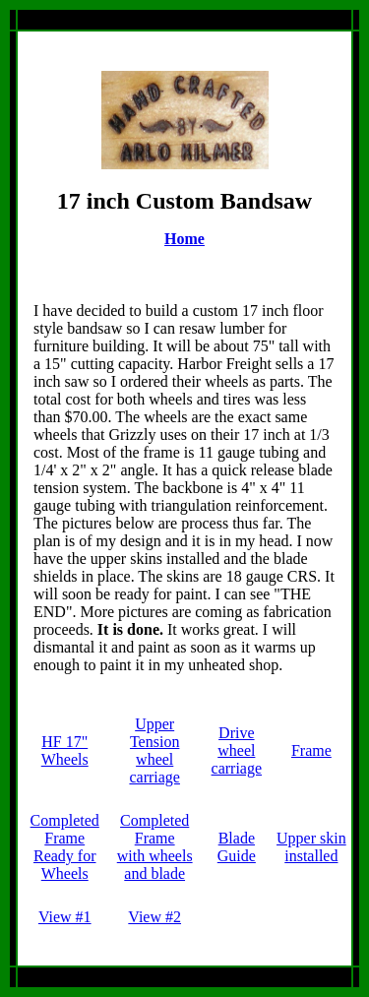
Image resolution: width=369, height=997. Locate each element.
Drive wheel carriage (237, 750)
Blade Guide (236, 847)
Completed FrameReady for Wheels (65, 847)
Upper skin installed (311, 847)
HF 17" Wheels (65, 750)
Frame (311, 750)
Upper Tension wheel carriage (154, 750)
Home (184, 238)
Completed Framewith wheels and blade (155, 847)
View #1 (65, 916)
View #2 (154, 916)
